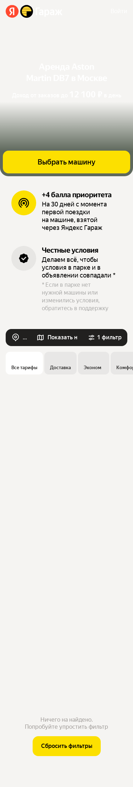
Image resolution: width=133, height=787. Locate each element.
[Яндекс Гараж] (34, 11)
